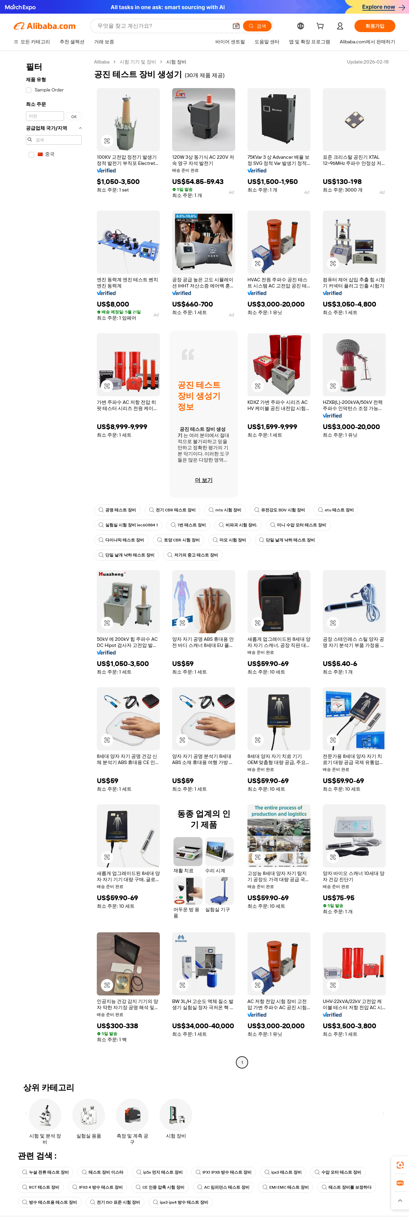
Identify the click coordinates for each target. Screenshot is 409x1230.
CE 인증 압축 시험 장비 (160, 1187)
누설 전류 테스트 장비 (45, 1172)
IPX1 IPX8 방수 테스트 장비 (224, 1172)
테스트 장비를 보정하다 (347, 1187)
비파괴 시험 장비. (238, 525)
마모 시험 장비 (229, 540)
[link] (400, 1165)
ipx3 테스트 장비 (283, 1172)
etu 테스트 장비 (336, 510)
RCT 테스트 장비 (40, 1187)
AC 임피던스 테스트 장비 (223, 1187)
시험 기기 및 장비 (138, 62)
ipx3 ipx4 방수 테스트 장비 (180, 1202)
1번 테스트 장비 (188, 525)
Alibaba (101, 62)
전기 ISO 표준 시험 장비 (115, 1202)
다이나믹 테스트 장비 (121, 540)
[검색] (257, 25)
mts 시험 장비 (225, 510)
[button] (236, 26)
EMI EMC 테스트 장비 (285, 1187)
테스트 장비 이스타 (102, 1172)
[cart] (321, 27)
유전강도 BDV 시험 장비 (279, 510)
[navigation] (52, 563)
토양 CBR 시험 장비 (178, 540)
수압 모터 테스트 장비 (338, 1172)
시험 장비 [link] (176, 62)
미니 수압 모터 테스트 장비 (298, 525)
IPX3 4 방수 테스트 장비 (97, 1187)
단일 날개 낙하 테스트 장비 (287, 540)
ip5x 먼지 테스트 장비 (159, 1172)
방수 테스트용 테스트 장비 (49, 1202)
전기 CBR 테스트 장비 (172, 510)
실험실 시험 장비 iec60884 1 (128, 525)
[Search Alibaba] (162, 26)
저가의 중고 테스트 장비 (192, 555)
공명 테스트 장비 (117, 510)
